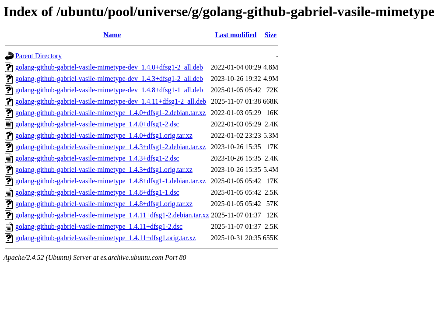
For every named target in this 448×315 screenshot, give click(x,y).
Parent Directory (38, 56)
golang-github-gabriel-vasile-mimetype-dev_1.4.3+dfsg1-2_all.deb (109, 78)
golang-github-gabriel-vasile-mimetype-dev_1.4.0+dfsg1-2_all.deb (109, 67)
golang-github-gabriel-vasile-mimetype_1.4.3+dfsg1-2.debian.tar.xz (110, 146)
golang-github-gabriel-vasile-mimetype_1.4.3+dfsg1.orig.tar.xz (103, 169)
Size (271, 34)
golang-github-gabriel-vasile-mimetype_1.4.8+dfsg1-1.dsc (97, 192)
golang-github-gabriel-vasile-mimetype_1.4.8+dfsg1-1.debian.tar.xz (110, 181)
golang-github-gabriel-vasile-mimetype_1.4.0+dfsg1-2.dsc (97, 124)
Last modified (236, 34)
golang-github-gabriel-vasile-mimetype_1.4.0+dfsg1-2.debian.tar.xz (110, 112)
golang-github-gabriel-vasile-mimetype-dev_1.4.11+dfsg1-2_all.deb (110, 101)
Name (112, 34)
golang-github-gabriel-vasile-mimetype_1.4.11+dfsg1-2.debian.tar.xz (112, 215)
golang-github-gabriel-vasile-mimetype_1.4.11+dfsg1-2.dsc (98, 226)
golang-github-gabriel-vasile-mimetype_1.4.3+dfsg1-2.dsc (97, 158)
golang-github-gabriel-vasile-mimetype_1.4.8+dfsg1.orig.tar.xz (103, 203)
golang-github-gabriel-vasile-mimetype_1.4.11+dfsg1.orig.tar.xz (105, 238)
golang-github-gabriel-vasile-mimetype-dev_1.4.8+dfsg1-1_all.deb (109, 90)
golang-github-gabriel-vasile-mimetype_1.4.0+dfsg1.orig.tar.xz (103, 135)
